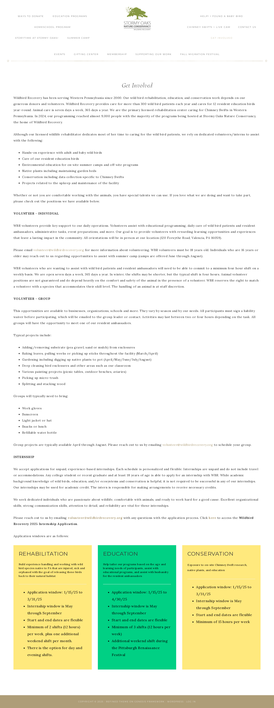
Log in (191, 701)
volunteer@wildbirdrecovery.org (58, 250)
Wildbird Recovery (137, 19)
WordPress (175, 701)
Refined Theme (117, 701)
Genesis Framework (150, 701)
